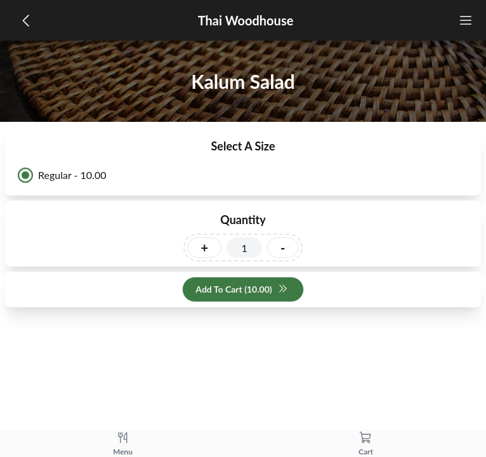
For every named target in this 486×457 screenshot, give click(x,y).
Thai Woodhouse (246, 20)
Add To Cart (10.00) (241, 289)
